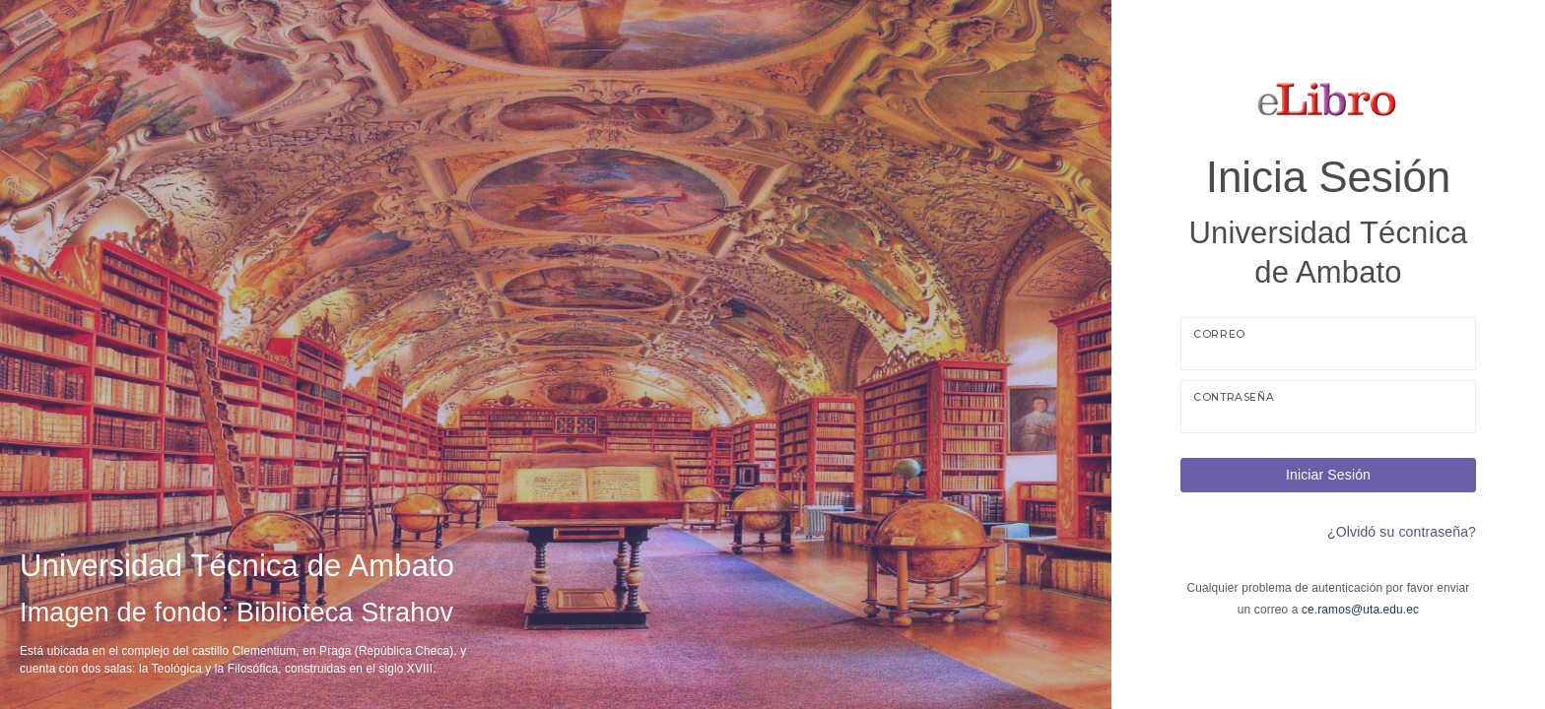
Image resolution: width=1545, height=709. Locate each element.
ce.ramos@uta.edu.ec (1360, 609)
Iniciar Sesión (1328, 475)
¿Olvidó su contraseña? (1401, 532)
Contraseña (1233, 397)
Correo (1219, 334)
